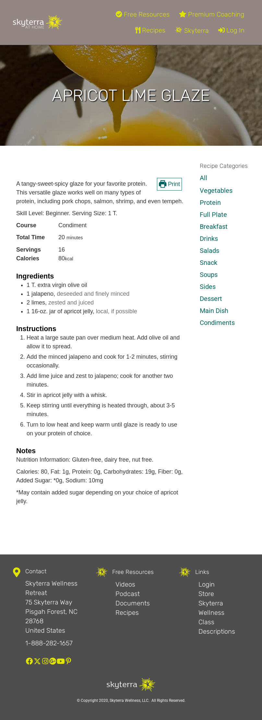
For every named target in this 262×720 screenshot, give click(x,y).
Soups (209, 275)
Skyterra (192, 30)
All (203, 178)
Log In (231, 30)
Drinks (209, 238)
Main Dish (214, 311)
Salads (209, 250)
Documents (132, 603)
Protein (210, 202)
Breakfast (214, 226)
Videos (125, 584)
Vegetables (216, 190)
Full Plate (213, 214)
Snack (208, 263)
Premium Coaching (211, 14)
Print (169, 184)
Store (206, 594)
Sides (208, 287)
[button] (29, 661)
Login (206, 584)
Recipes (150, 30)
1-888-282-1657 (49, 643)
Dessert (211, 299)
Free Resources (143, 14)
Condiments (217, 323)
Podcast (127, 594)
